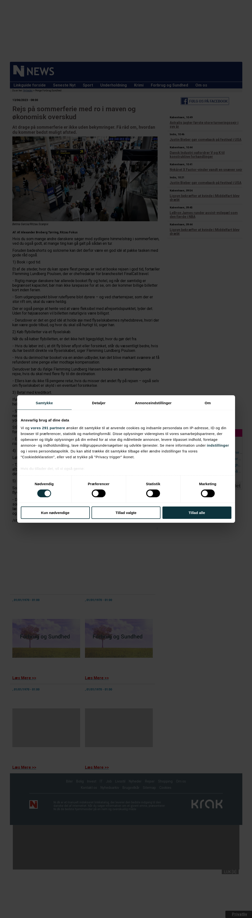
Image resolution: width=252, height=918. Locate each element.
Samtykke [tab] (44, 403)
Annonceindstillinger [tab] (153, 403)
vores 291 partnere (48, 428)
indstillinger (218, 445)
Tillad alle (197, 513)
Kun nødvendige (55, 513)
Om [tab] (208, 403)
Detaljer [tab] (99, 403)
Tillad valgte (125, 513)
